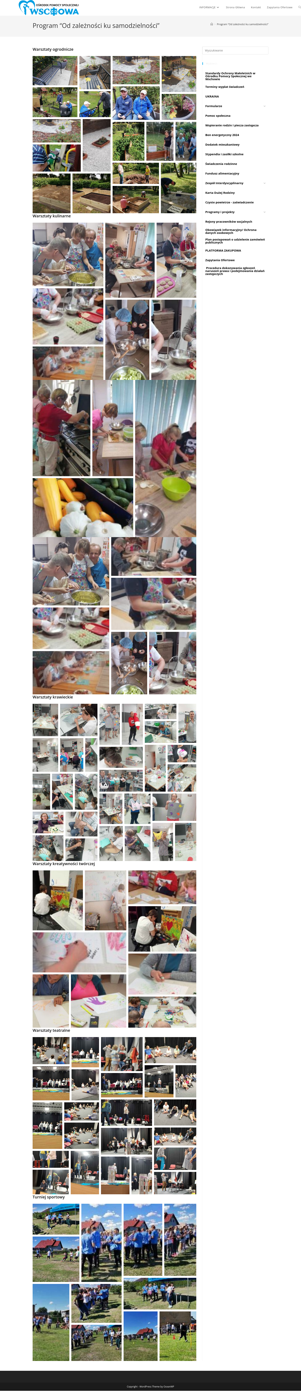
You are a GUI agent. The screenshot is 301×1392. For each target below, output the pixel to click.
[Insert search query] (235, 52)
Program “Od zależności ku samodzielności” (242, 25)
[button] (55, 71)
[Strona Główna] (211, 25)
